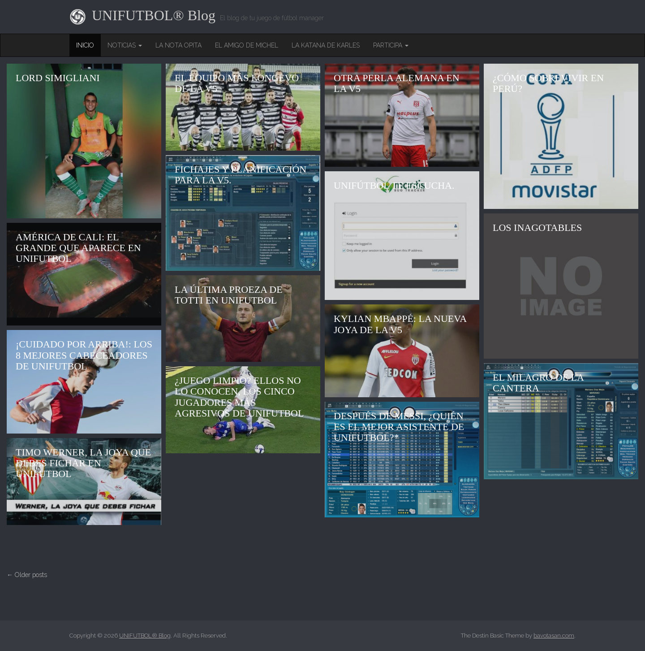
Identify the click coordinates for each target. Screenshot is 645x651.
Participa (390, 45)
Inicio (85, 45)
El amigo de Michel (246, 45)
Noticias (125, 45)
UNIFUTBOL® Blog (153, 15)
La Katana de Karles (326, 45)
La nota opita (178, 45)
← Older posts (27, 574)
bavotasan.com (553, 635)
